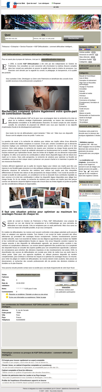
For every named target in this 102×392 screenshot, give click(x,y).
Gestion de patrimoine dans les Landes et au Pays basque (24, 375)
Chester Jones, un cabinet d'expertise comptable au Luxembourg (26, 365)
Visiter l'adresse (5, 276)
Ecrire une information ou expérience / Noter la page (27, 297)
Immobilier (83, 89)
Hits (3, 280)
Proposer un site (56, 3)
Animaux (82, 96)
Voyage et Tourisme (86, 87)
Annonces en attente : (88, 55)
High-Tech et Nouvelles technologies (87, 83)
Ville (3, 315)
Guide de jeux (84, 109)
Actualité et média (85, 93)
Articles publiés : (87, 52)
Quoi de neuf (31, 3)
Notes (4, 288)
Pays (4, 317)
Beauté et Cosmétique (87, 76)
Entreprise (83, 106)
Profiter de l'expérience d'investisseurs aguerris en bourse (24, 380)
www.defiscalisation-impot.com (53, 59)
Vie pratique (83, 122)
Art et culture (83, 98)
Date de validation (5, 284)
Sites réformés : (87, 57)
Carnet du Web (19, 3)
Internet (82, 91)
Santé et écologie (85, 118)
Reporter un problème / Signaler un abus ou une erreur (28, 294)
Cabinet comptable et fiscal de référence (17, 370)
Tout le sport (83, 120)
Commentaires (7, 292)
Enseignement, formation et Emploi (89, 103)
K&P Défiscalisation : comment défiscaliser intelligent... (53, 46)
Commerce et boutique (87, 100)
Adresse (5, 310)
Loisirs (81, 111)
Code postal (6, 313)
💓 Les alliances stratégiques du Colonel (89, 194)
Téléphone (6, 320)
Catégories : (85, 62)
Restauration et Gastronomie (89, 115)
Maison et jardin (85, 113)
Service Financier (26, 46)
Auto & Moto (83, 78)
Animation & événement (87, 80)
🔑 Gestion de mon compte (89, 185)
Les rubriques (44, 3)
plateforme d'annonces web (70, 388)
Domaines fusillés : (87, 59)
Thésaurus (5, 46)
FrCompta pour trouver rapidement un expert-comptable (23, 360)
